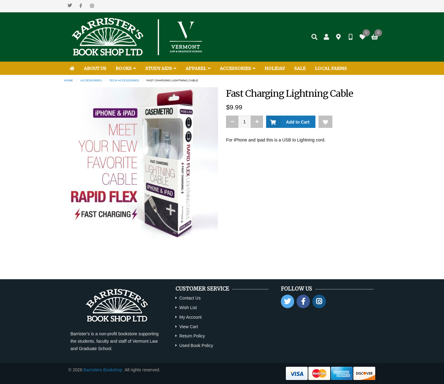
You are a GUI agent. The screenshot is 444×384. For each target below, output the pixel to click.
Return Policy (192, 335)
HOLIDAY (275, 68)
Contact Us (189, 298)
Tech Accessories (124, 80)
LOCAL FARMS (331, 68)
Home (68, 80)
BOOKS (126, 68)
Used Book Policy (196, 345)
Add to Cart (296, 122)
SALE (300, 68)
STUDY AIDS (160, 68)
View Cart (188, 326)
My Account (190, 317)
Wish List (188, 307)
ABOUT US (95, 68)
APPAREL (198, 68)
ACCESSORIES (237, 68)
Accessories (91, 80)
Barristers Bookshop (103, 369)
